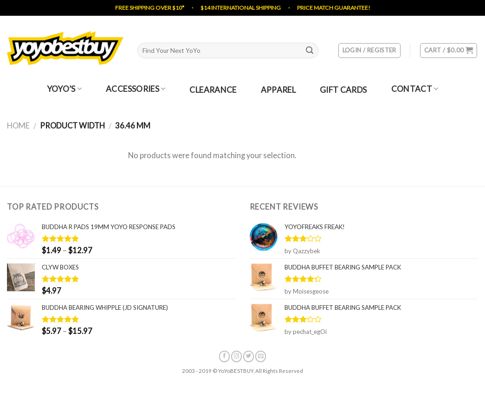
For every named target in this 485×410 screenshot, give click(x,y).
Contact (415, 89)
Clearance (212, 90)
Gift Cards (343, 90)
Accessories (135, 89)
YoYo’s (64, 89)
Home (18, 125)
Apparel (278, 90)
